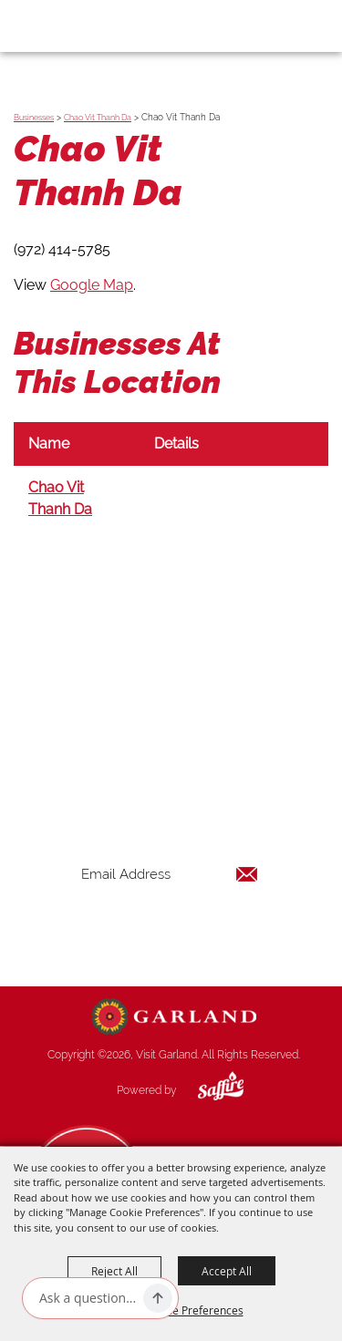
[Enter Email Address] (170, 874)
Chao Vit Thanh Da (97, 117)
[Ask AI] (87, 1298)
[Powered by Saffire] (207, 1090)
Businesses (34, 117)
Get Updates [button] (169, 933)
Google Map (91, 285)
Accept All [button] (227, 1271)
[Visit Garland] (65, 25)
